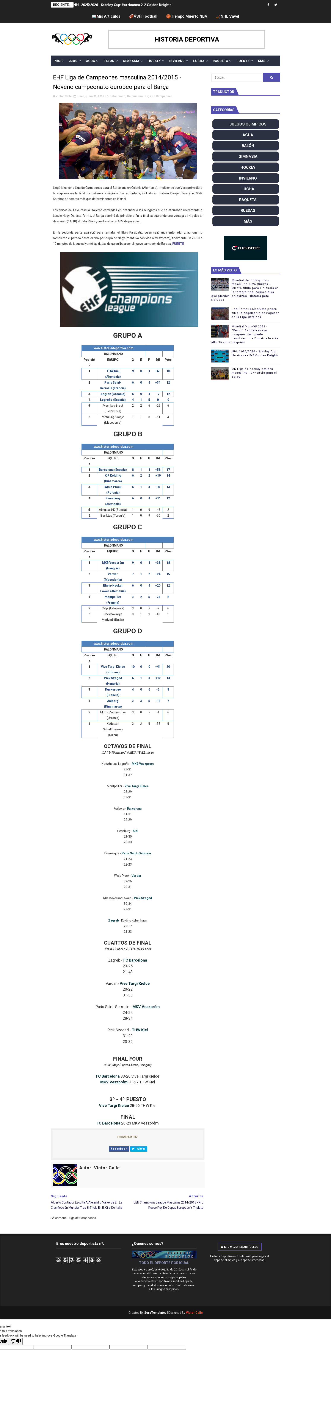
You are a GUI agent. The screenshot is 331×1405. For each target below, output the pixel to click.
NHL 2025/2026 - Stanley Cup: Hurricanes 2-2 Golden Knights (122, 5)
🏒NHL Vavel (227, 16)
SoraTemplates (155, 1312)
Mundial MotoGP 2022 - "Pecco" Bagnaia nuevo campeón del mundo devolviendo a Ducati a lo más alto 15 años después (245, 334)
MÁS (261, 61)
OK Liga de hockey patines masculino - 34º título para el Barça (254, 372)
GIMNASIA (131, 61)
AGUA (90, 61)
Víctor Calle (194, 1312)
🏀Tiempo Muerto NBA (186, 16)
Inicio (58, 61)
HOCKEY (154, 61)
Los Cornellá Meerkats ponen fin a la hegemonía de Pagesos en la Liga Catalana (256, 312)
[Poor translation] (16, 1341)
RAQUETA (220, 61)
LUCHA (198, 61)
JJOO (73, 61)
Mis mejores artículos (239, 1247)
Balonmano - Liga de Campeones (149, 96)
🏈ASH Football (143, 16)
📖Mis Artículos (106, 16)
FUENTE (178, 243)
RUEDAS (243, 61)
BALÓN (109, 61)
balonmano (117, 96)
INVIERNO (177, 61)
